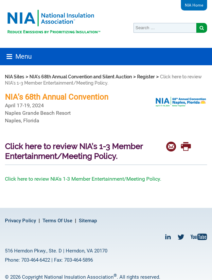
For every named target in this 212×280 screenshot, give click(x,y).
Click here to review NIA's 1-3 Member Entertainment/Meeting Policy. (84, 179)
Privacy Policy (20, 221)
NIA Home (194, 5)
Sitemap (88, 221)
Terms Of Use (57, 221)
